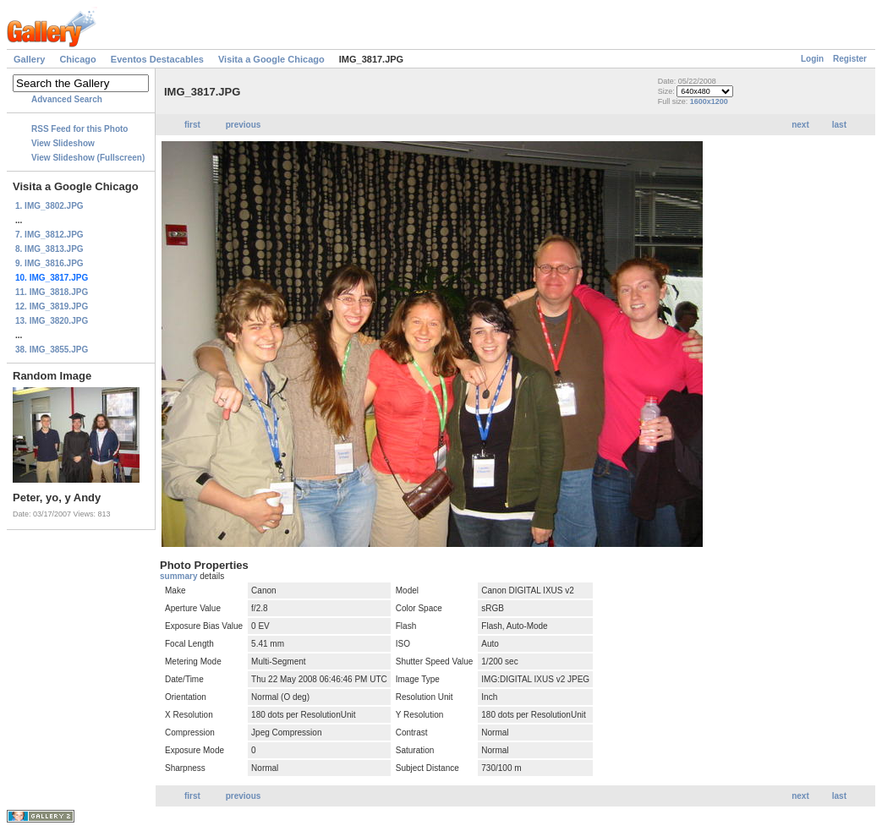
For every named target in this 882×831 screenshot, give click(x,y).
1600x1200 (709, 101)
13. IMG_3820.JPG (51, 320)
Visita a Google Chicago (271, 59)
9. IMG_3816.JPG (49, 263)
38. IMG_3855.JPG (51, 349)
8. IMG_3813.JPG (49, 249)
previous (243, 124)
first (192, 124)
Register (850, 58)
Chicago (77, 59)
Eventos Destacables (157, 59)
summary (180, 576)
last (839, 124)
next (800, 124)
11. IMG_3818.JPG (51, 292)
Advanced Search (66, 99)
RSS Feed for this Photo (79, 129)
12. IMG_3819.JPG (51, 306)
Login (812, 58)
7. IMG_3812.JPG (49, 234)
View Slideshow (63, 143)
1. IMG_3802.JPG (49, 205)
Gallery (29, 59)
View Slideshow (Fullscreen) (88, 157)
